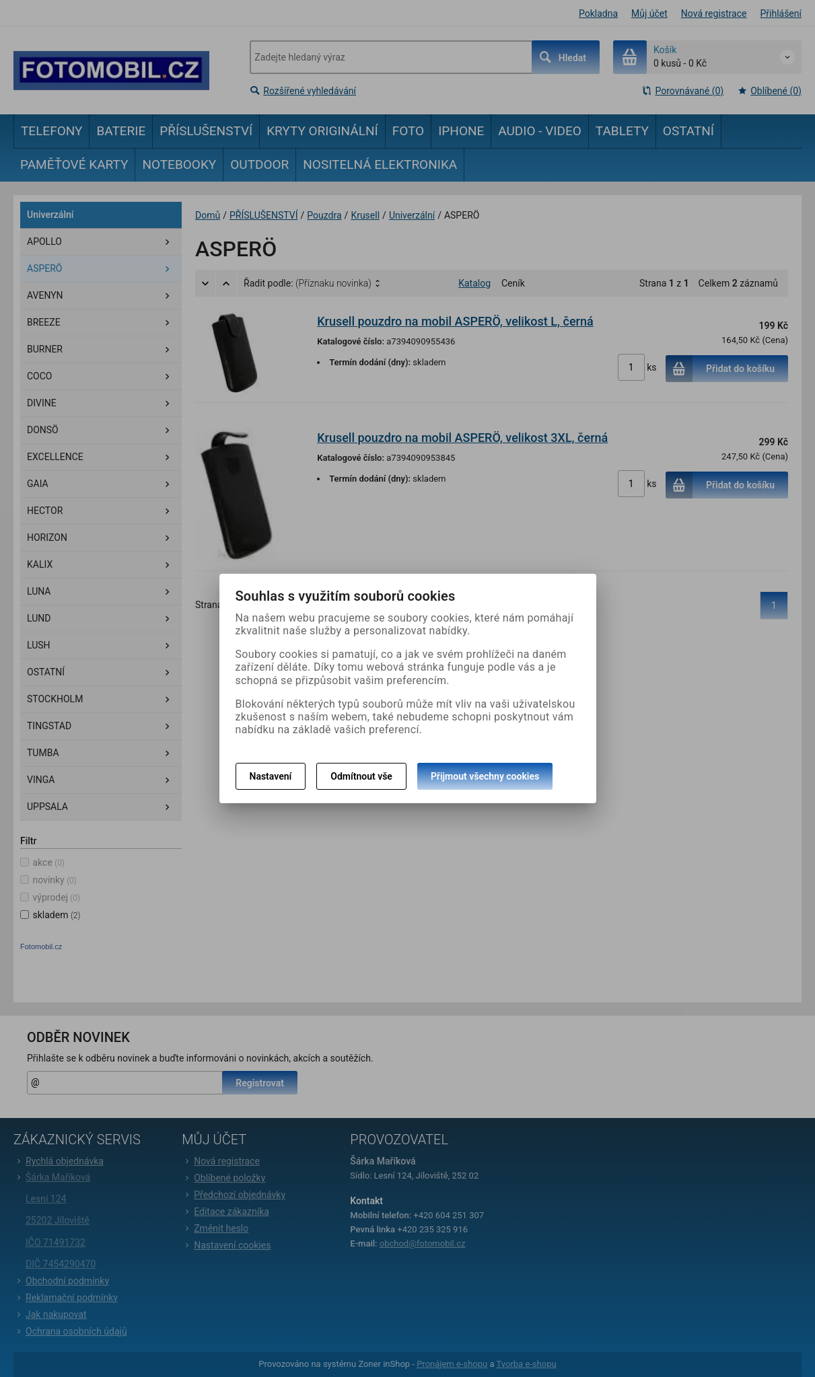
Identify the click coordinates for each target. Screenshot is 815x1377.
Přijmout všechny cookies (485, 776)
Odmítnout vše (361, 776)
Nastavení (271, 776)
